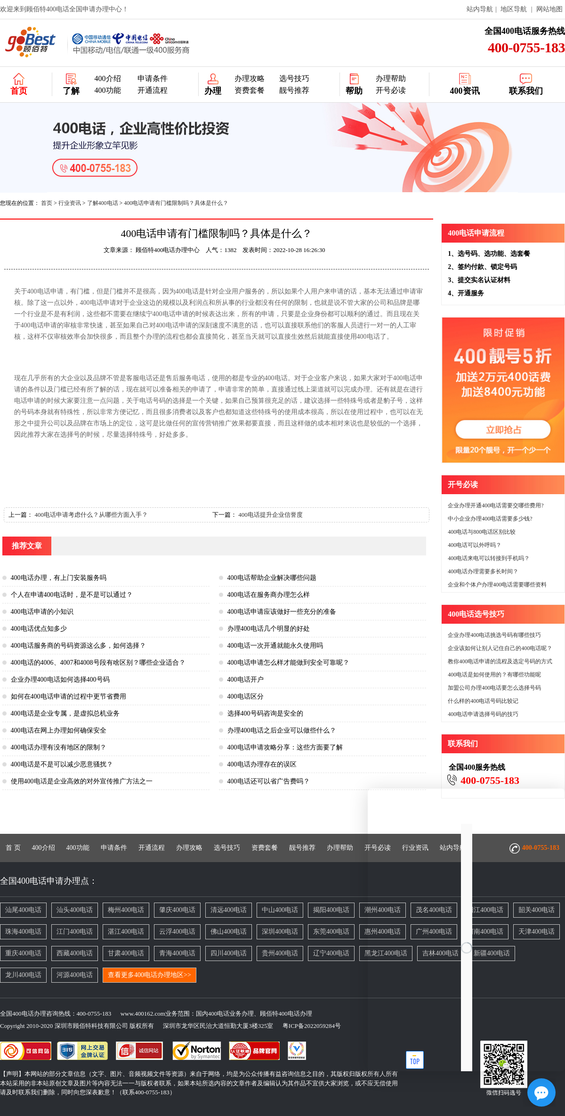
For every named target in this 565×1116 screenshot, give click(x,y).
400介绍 (108, 78)
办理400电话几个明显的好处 (268, 628)
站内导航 (480, 9)
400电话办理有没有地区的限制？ (58, 747)
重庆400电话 (23, 953)
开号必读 (391, 90)
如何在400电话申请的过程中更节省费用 (68, 696)
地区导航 (513, 9)
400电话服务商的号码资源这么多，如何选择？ (78, 645)
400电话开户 (245, 679)
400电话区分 (245, 696)
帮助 (354, 91)
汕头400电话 (74, 909)
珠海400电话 (23, 931)
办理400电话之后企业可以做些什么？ (281, 730)
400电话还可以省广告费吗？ (268, 781)
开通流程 (152, 90)
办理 (212, 91)
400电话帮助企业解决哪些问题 (271, 577)
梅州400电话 (126, 909)
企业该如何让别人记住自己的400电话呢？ (500, 648)
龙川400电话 (23, 974)
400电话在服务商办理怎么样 (268, 594)
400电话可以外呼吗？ (474, 545)
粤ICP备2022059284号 (308, 1025)
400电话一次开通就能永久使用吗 (275, 645)
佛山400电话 (228, 931)
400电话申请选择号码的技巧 (483, 714)
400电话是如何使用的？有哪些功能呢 (494, 674)
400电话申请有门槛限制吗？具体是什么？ (176, 203)
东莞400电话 (331, 931)
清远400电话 (228, 909)
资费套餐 (249, 90)
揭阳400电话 (331, 909)
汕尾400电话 (23, 909)
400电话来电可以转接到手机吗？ (489, 558)
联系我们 (526, 91)
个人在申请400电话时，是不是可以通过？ (72, 594)
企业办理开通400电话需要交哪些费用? (495, 505)
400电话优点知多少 (39, 628)
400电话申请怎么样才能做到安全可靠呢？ (288, 662)
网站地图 (549, 9)
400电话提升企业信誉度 (270, 514)
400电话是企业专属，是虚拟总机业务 (65, 713)
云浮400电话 (177, 931)
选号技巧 (294, 78)
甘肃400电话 (126, 953)
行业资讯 (69, 203)
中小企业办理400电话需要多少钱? (490, 518)
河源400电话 (74, 974)
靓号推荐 (294, 90)
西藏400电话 (74, 953)
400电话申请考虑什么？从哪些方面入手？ (91, 514)
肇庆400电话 (177, 909)
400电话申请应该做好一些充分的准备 (281, 611)
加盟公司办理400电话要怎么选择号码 (494, 687)
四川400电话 (228, 953)
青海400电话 (177, 953)
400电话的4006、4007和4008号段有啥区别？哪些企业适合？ (98, 662)
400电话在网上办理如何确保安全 (58, 730)
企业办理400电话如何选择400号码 (60, 679)
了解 (71, 91)
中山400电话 (280, 909)
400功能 (108, 90)
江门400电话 (74, 931)
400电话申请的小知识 (42, 611)
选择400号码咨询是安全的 (265, 713)
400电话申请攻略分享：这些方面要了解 (285, 747)
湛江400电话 (126, 931)
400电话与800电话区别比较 (482, 532)
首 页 (13, 847)
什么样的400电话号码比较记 (483, 701)
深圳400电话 (280, 931)
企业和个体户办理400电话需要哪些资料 (497, 584)
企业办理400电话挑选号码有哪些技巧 (494, 635)
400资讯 (465, 91)
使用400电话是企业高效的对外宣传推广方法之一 (82, 781)
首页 (18, 91)
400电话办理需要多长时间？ (483, 571)
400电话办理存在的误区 (262, 764)
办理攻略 (249, 78)
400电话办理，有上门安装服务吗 (58, 577)
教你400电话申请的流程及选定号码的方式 (500, 661)
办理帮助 (391, 78)
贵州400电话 (280, 953)
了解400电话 (102, 203)
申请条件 (152, 78)
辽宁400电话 (331, 953)
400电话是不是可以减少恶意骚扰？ (62, 764)
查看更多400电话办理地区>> (149, 974)
